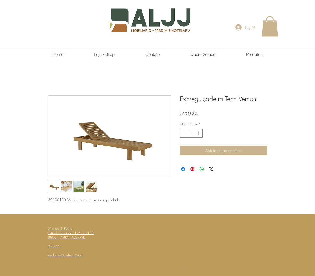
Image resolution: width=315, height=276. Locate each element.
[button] (269, 26)
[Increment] (199, 133)
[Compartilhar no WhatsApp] (202, 169)
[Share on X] (211, 169)
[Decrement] (184, 133)
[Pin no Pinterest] (192, 169)
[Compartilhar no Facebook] (183, 169)
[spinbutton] (191, 133)
